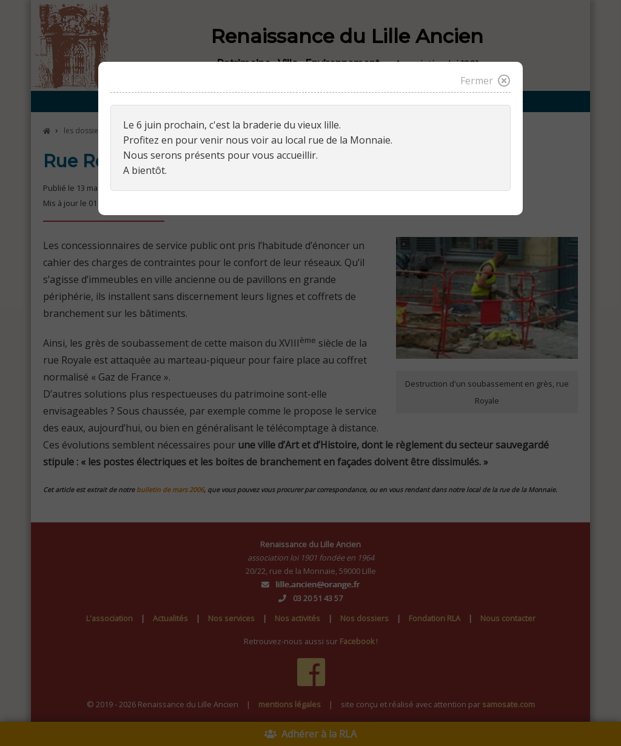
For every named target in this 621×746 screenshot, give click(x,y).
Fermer (485, 80)
